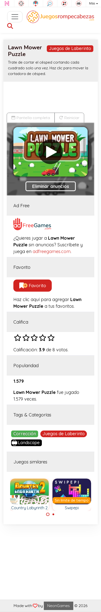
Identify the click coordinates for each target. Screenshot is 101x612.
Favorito (32, 285)
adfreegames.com (52, 251)
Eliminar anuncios (50, 186)
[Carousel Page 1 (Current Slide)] (48, 514)
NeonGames (58, 605)
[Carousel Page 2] (53, 514)
